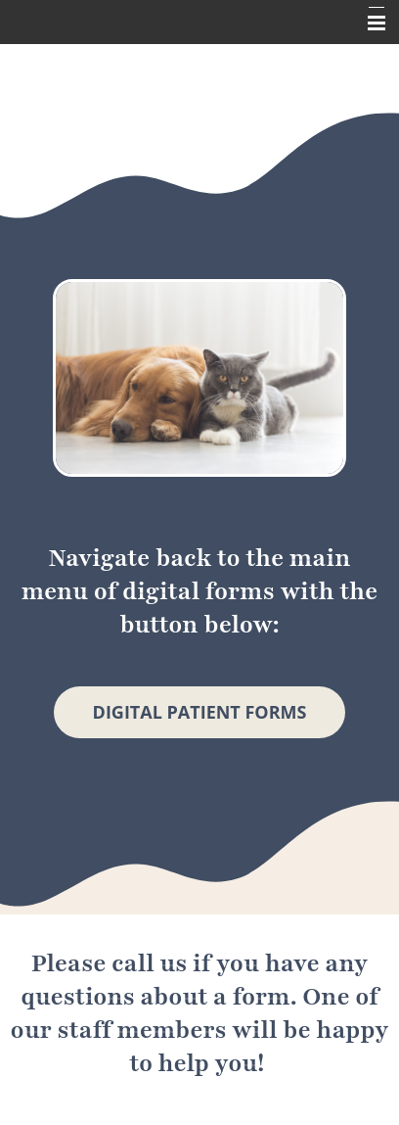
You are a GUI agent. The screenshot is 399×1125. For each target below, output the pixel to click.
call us (149, 963)
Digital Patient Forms (200, 712)
